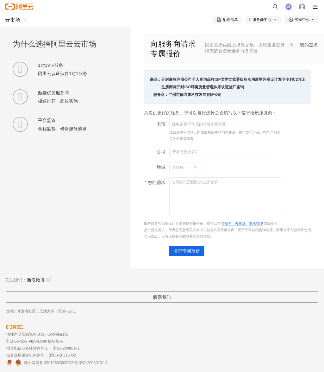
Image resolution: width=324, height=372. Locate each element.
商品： (155, 79)
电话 (161, 124)
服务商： (160, 94)
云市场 (12, 19)
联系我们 (162, 297)
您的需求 (156, 182)
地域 (161, 167)
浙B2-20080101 (66, 348)
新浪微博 (39, 280)
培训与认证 (66, 311)
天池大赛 (46, 311)
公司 (161, 151)
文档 (10, 311)
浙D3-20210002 (62, 355)
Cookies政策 (58, 334)
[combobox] (181, 167)
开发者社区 (26, 311)
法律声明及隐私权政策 (25, 334)
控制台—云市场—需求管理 (242, 223)
